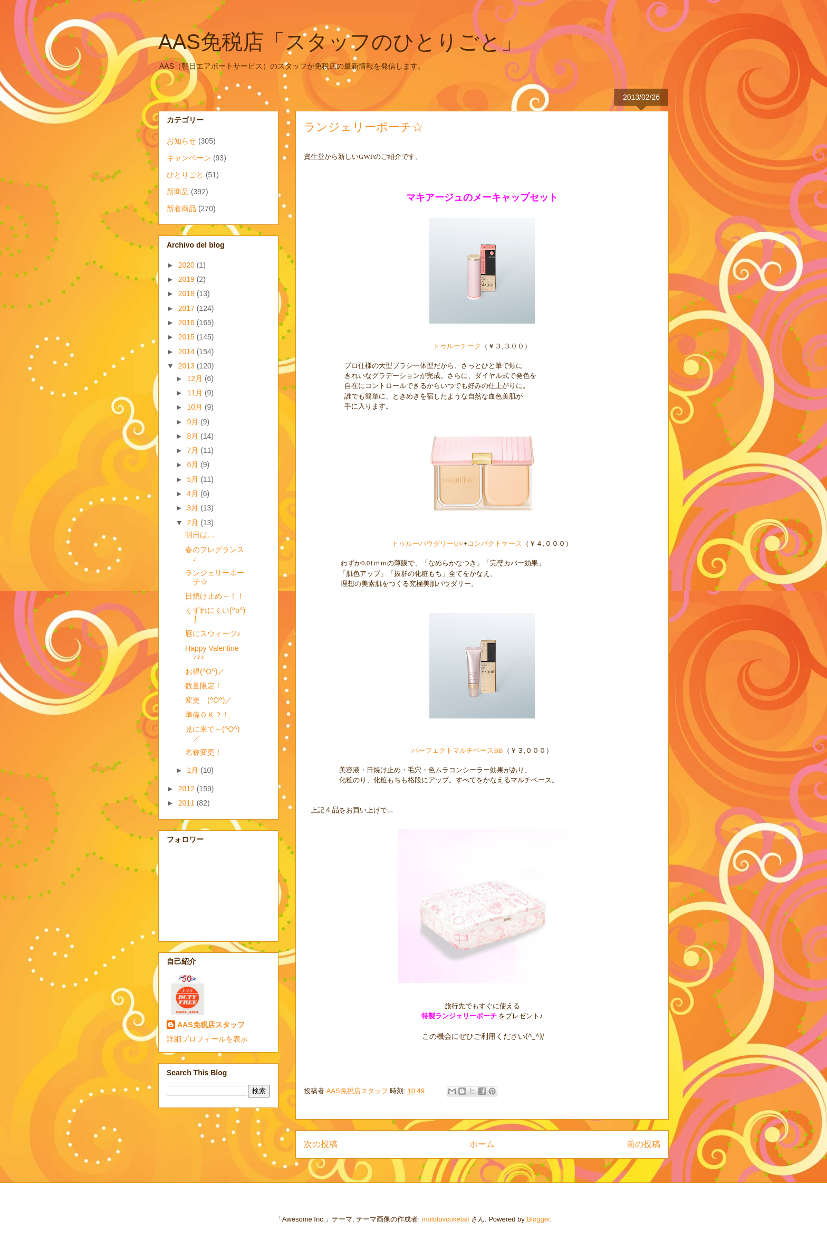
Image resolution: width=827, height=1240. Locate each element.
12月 (195, 378)
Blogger (538, 1219)
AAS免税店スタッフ (211, 1024)
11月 (195, 393)
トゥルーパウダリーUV (428, 543)
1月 (193, 770)
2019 (187, 279)
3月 (193, 508)
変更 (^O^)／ (208, 700)
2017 (187, 308)
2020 (187, 265)
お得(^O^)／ (205, 671)
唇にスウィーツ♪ (213, 633)
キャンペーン (189, 158)
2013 (187, 366)
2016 (187, 322)
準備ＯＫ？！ (207, 715)
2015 (187, 337)
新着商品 (181, 208)
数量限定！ (203, 685)
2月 (193, 522)
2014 (187, 351)
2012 (187, 788)
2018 (187, 293)
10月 (195, 407)
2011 (187, 803)
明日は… (200, 535)
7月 (193, 450)
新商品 (178, 191)
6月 (193, 464)
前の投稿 (643, 1144)
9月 (193, 422)
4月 (193, 493)
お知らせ (181, 141)
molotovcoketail (445, 1219)
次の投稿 (321, 1144)
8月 (193, 436)
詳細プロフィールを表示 (207, 1039)
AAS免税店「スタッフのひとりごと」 (340, 41)
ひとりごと (185, 175)
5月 (193, 479)
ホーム (482, 1144)
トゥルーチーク (457, 346)
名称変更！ (203, 752)
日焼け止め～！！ (214, 596)
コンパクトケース (494, 543)
